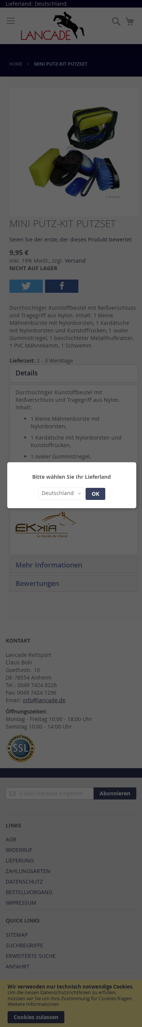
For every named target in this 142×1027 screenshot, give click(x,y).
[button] (61, 493)
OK (95, 493)
